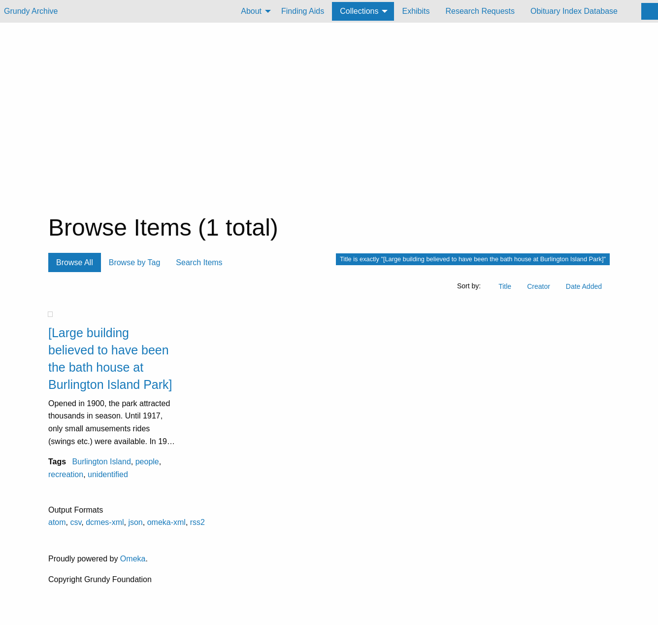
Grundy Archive (31, 11)
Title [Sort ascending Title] (504, 286)
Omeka (133, 559)
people (147, 461)
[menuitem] (253, 11)
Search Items (199, 262)
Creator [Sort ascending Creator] (538, 286)
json (135, 522)
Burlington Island (101, 461)
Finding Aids (302, 11)
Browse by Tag (135, 262)
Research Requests (480, 11)
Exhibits (415, 11)
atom (57, 522)
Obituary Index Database (574, 11)
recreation (65, 474)
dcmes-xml (105, 522)
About (251, 11)
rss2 (197, 522)
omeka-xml (166, 522)
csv (75, 522)
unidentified (108, 474)
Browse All (74, 262)
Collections (359, 11)
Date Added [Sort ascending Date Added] (584, 286)
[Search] (649, 11)
